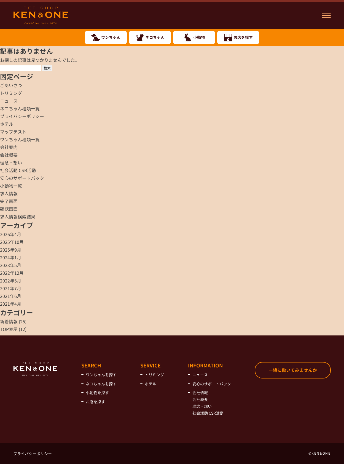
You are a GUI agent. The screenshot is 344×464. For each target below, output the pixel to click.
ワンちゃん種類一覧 (20, 140)
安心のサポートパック (22, 178)
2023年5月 (10, 265)
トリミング (11, 93)
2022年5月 (10, 281)
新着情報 (9, 322)
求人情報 (9, 194)
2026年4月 (10, 234)
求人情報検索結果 (17, 217)
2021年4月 (10, 304)
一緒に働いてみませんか (292, 370)
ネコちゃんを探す (101, 383)
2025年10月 (12, 242)
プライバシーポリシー (22, 116)
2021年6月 (10, 296)
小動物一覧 (11, 186)
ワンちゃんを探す (101, 374)
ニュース (9, 101)
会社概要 (9, 155)
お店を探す (95, 401)
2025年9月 (10, 250)
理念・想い (11, 163)
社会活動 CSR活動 (18, 170)
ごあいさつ (11, 85)
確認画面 (9, 209)
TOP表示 (9, 329)
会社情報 (200, 392)
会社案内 (9, 147)
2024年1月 (10, 258)
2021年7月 (10, 289)
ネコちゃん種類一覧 (20, 109)
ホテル (6, 124)
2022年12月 (12, 273)
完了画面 (9, 201)
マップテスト (13, 132)
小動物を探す (97, 392)
